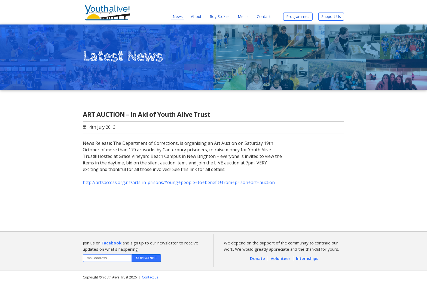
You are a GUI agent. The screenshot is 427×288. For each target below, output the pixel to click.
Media (243, 16)
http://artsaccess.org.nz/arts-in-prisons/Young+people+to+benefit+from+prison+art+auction (179, 182)
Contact (264, 16)
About (196, 16)
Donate (257, 258)
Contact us (150, 277)
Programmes (297, 16)
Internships (307, 258)
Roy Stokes (220, 16)
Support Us (331, 16)
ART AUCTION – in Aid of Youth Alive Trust (146, 114)
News (178, 16)
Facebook (111, 243)
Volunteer (280, 258)
